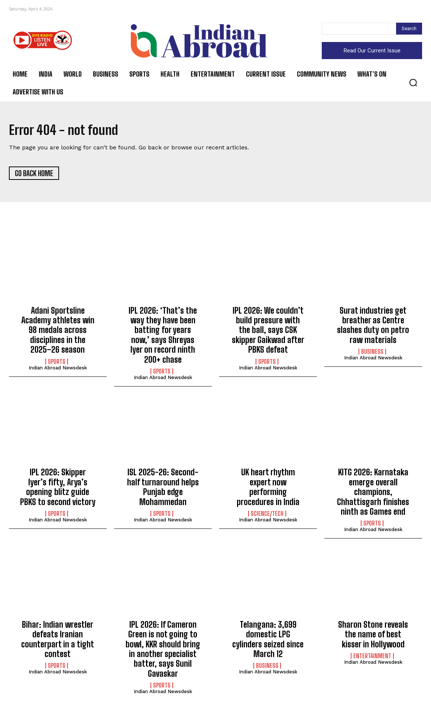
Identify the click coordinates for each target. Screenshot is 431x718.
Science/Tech (267, 516)
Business (372, 355)
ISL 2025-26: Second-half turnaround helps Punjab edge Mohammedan (163, 490)
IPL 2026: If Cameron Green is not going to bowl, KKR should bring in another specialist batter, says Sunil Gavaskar (163, 651)
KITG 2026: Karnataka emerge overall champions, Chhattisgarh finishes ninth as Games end (373, 495)
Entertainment (372, 659)
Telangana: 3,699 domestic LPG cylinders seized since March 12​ (268, 642)
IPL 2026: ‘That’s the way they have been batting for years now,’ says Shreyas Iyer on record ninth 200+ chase (163, 337)
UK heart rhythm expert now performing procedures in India (268, 490)
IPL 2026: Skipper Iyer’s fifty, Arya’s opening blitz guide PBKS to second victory (57, 490)
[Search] (409, 29)
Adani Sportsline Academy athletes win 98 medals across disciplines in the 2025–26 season (57, 333)
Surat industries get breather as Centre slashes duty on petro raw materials (373, 327)
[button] (413, 82)
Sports (56, 364)
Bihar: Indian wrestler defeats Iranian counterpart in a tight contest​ (57, 642)
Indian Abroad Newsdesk (58, 370)
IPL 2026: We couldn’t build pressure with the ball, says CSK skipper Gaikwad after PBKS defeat (268, 333)
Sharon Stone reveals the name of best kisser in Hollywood (373, 637)
